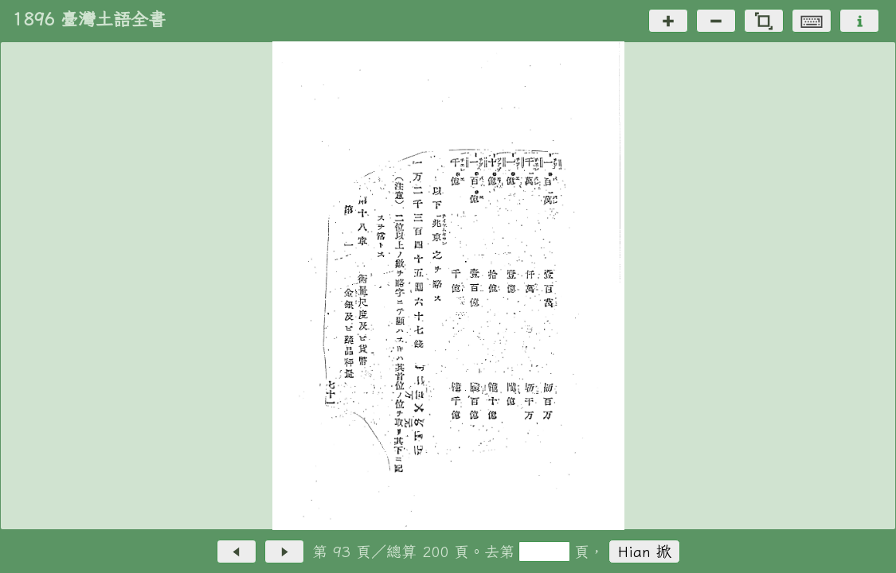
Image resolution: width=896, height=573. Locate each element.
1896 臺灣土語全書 (89, 19)
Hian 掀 (644, 551)
